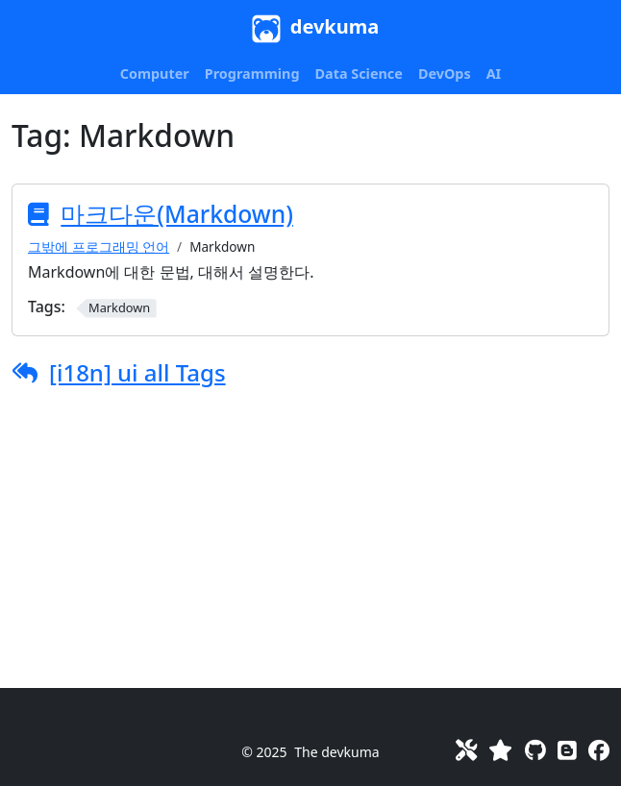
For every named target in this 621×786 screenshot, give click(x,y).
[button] (154, 74)
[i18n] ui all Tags (137, 372)
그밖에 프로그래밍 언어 (98, 246)
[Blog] (567, 750)
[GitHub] (535, 750)
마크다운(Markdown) (177, 214)
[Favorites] (500, 750)
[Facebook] (598, 750)
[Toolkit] (466, 750)
